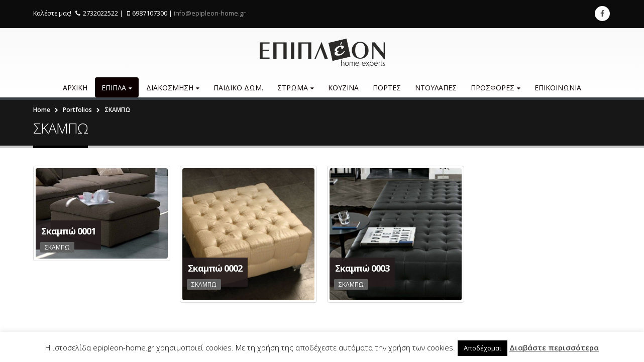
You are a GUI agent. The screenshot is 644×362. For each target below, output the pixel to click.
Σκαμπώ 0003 (362, 268)
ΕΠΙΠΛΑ (113, 87)
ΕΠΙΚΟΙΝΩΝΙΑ (557, 87)
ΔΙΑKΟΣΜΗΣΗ (169, 87)
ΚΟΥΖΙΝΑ (343, 87)
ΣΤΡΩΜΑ (292, 87)
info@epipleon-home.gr (210, 13)
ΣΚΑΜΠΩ (57, 247)
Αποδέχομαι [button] (482, 347)
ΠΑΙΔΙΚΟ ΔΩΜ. (238, 87)
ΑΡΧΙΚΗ (75, 87)
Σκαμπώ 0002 (215, 268)
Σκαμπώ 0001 (68, 231)
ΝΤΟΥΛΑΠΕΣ (436, 87)
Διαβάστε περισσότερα (554, 347)
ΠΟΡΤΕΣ (387, 87)
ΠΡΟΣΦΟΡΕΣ (492, 87)
